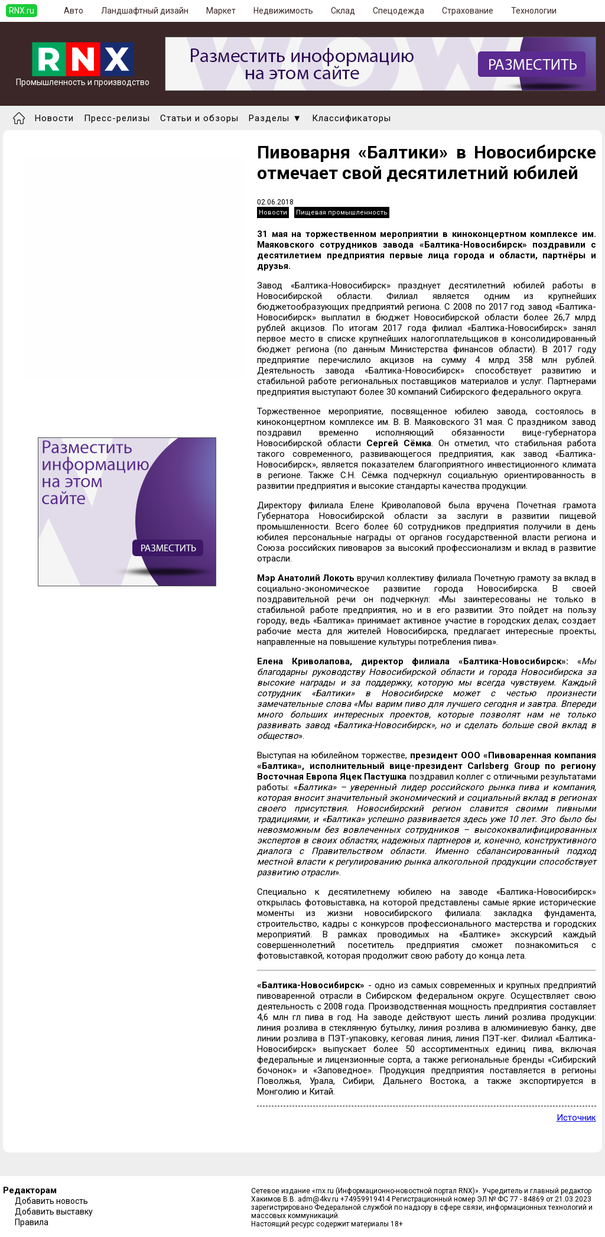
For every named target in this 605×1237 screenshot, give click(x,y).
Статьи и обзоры (199, 118)
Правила (31, 1222)
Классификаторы (351, 118)
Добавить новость (51, 1201)
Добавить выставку (54, 1211)
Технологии (534, 10)
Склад (343, 10)
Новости (54, 118)
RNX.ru (21, 10)
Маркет (221, 10)
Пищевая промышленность (342, 212)
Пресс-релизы (117, 118)
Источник (576, 1117)
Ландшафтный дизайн (144, 10)
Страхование (467, 10)
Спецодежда (398, 10)
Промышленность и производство (82, 78)
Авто (73, 10)
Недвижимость (283, 10)
